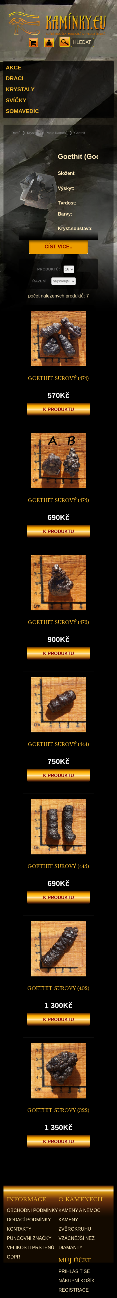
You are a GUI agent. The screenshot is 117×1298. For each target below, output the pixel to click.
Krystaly (33, 133)
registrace (73, 1290)
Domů (15, 133)
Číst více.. (59, 247)
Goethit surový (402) (58, 988)
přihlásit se (74, 1271)
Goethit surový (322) (58, 1110)
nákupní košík (76, 1280)
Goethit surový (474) (58, 378)
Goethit (79, 133)
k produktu (58, 409)
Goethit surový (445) (58, 866)
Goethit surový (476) (58, 622)
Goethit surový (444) (58, 744)
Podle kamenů (57, 133)
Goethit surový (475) (58, 500)
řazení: (40, 281)
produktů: (49, 269)
